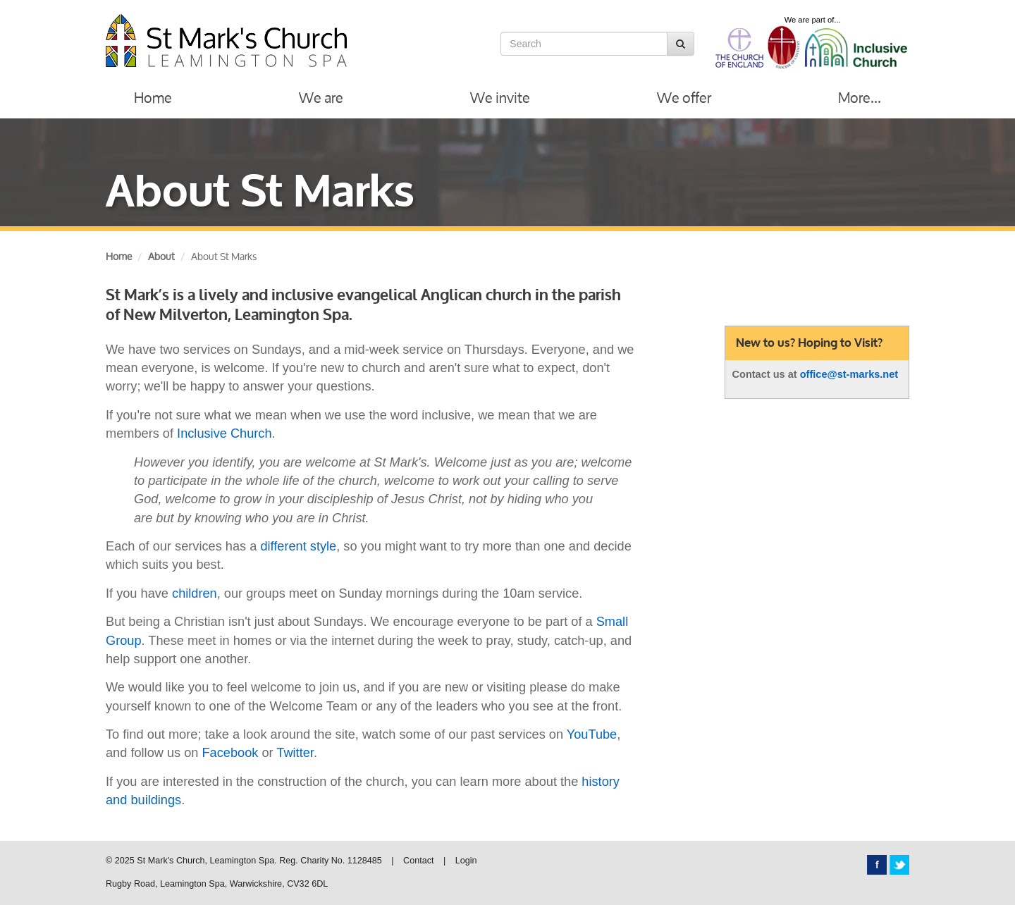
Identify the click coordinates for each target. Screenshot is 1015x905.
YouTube (592, 734)
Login (466, 861)
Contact (418, 861)
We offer (684, 97)
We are (321, 97)
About (161, 256)
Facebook (230, 753)
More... (859, 97)
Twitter (295, 753)
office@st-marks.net (849, 374)
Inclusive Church (224, 433)
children (194, 593)
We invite (500, 97)
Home (153, 97)
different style (298, 546)
